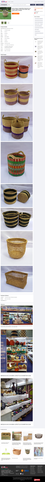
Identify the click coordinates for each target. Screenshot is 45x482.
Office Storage (37, 29)
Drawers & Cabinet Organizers (39, 22)
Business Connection (33, 472)
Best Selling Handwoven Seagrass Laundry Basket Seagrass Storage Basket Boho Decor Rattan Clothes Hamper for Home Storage (16, 443)
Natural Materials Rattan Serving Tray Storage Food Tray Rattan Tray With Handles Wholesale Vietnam (38, 443)
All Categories (4, 4)
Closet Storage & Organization (39, 18)
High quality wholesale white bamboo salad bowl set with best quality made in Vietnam (40, 43)
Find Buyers (39, 4)
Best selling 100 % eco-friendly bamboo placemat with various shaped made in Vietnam (40, 53)
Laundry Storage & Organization (39, 27)
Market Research (32, 468)
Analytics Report (39, 467)
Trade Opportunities (32, 473)
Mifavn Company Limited (38, 8)
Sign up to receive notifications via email (21, 467)
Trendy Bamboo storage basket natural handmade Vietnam (5, 443)
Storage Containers (37, 31)
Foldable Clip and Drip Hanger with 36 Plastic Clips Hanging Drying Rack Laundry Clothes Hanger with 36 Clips (6, 459)
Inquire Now (15, 13)
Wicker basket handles (15, 458)
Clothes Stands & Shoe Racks (39, 20)
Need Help (42, 1)
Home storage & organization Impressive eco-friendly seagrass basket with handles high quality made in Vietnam (27, 459)
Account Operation (32, 471)
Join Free (39, 1)
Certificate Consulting (40, 471)
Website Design (32, 467)
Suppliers (12, 1)
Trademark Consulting (40, 472)
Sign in (35, 1)
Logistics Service (39, 468)
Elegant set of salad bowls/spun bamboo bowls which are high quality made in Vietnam (40, 48)
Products (9, 1)
